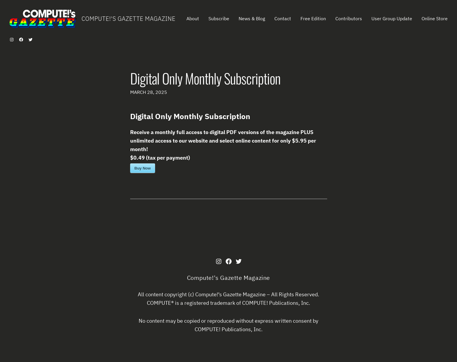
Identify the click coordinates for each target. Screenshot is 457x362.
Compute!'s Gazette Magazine (128, 19)
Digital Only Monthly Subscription (205, 78)
